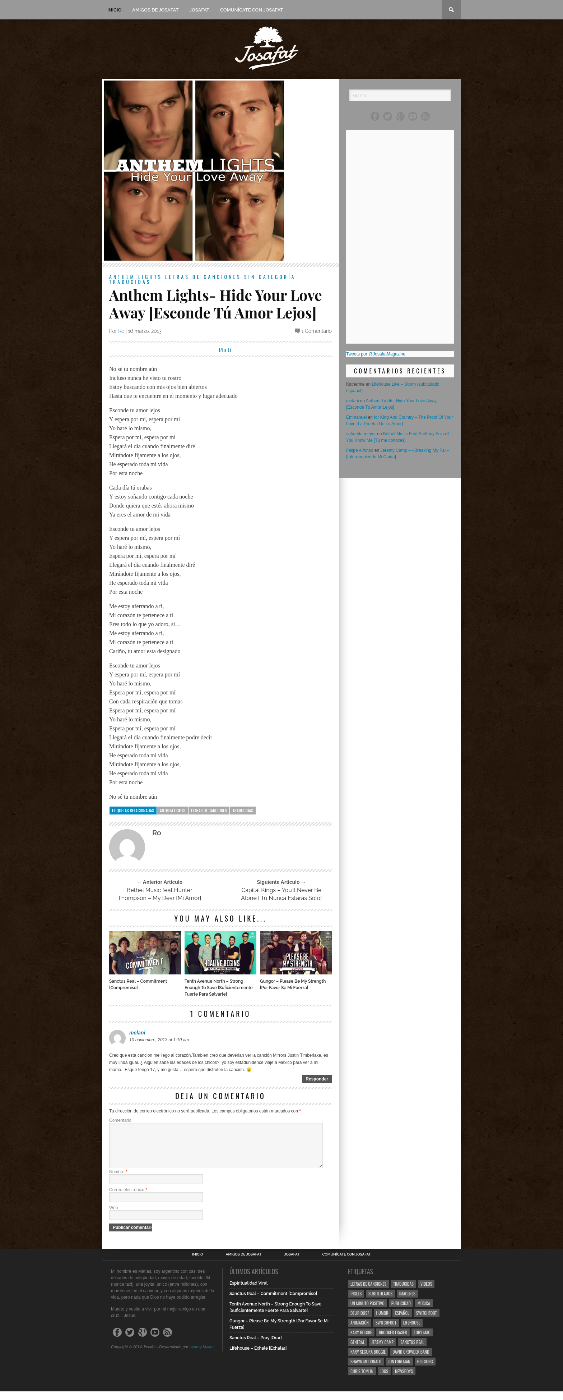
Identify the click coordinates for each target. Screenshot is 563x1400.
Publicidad (401, 1312)
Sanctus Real (412, 1351)
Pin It (225, 350)
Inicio (114, 10)
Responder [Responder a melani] (317, 1079)
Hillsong (425, 1370)
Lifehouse (411, 1331)
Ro (121, 331)
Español (402, 1321)
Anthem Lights (135, 276)
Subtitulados (380, 1302)
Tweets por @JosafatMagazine (375, 354)
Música (424, 1312)
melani (137, 1033)
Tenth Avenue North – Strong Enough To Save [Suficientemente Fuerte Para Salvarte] (219, 988)
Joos (384, 1380)
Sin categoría (270, 276)
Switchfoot (426, 1321)
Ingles (356, 1302)
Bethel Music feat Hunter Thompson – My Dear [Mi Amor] (159, 894)
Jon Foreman (399, 1370)
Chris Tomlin (361, 1380)
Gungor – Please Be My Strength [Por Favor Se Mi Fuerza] (293, 984)
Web (113, 1216)
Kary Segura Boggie (368, 1360)
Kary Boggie (361, 1341)
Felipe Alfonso (359, 450)
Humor (382, 1321)
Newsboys (404, 1380)
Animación (359, 1331)
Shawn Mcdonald (365, 1370)
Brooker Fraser (393, 1341)
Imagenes (407, 1302)
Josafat (199, 10)
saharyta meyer (361, 433)
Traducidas (130, 281)
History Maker (201, 1355)
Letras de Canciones (203, 276)
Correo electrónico (128, 1198)
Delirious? (359, 1321)
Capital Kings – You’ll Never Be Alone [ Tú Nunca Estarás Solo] (281, 894)
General (357, 1351)
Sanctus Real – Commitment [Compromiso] (138, 984)
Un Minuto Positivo (367, 1312)
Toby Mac (422, 1341)
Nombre (118, 1180)
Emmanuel (356, 417)
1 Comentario (317, 331)
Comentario (120, 1120)
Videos (426, 1292)
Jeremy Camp (382, 1351)
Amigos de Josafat (155, 10)
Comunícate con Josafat (251, 10)
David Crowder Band (410, 1360)
